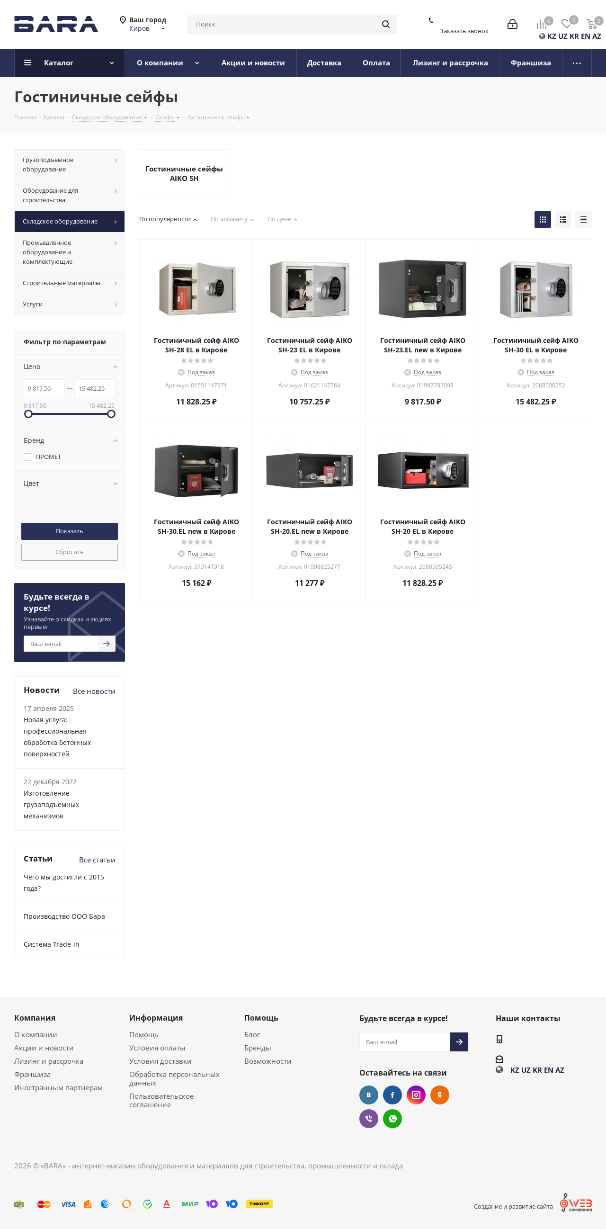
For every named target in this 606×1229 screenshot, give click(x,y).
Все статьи (97, 859)
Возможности (268, 1061)
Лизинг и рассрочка (48, 1061)
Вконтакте (368, 1094)
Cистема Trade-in (52, 944)
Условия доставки (160, 1061)
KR (574, 36)
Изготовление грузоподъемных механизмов (51, 804)
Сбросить (69, 551)
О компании (35, 1034)
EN (585, 36)
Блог (252, 1034)
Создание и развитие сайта (513, 1206)
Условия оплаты (157, 1047)
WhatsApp (392, 1118)
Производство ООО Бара (64, 916)
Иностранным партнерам (58, 1087)
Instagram (416, 1094)
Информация (156, 1018)
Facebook (392, 1094)
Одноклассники (439, 1094)
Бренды (257, 1047)
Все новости (94, 691)
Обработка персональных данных (174, 1078)
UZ (563, 36)
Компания (34, 1018)
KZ (551, 36)
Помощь (144, 1034)
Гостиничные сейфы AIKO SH (184, 173)
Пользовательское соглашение (161, 1100)
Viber (368, 1118)
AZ (596, 36)
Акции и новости (44, 1047)
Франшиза (32, 1074)
